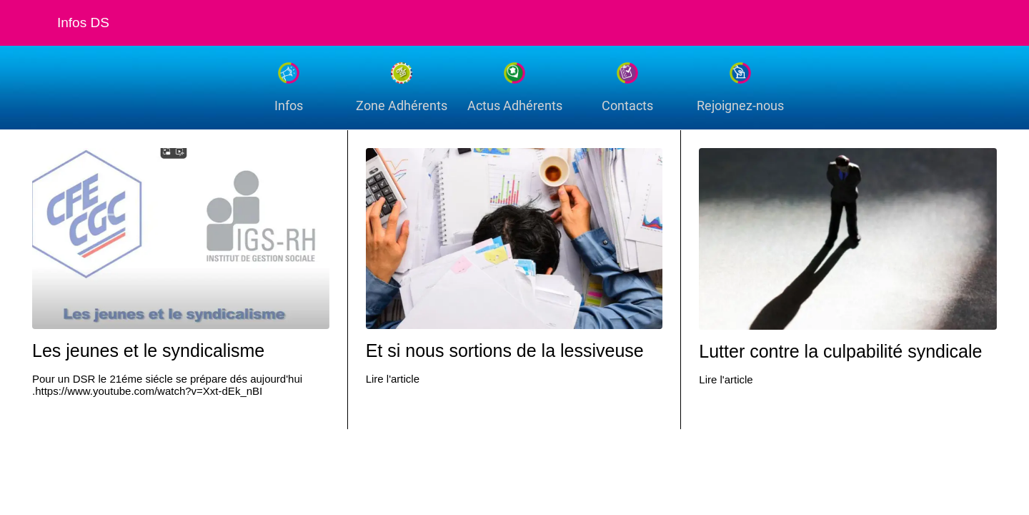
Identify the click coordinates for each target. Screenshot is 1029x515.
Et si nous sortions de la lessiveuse (505, 350)
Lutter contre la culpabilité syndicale (840, 351)
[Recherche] (963, 23)
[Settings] (1000, 23)
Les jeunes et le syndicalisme (148, 350)
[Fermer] (28, 22)
